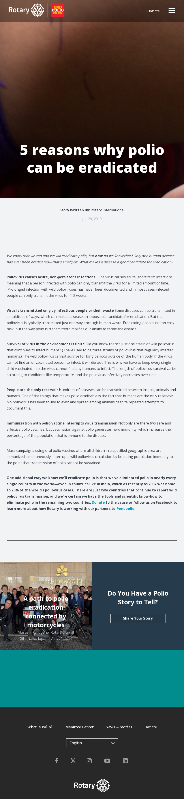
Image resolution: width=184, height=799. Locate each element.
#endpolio (125, 508)
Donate (153, 11)
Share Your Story (138, 618)
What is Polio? (40, 727)
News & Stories (119, 727)
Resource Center (79, 727)
